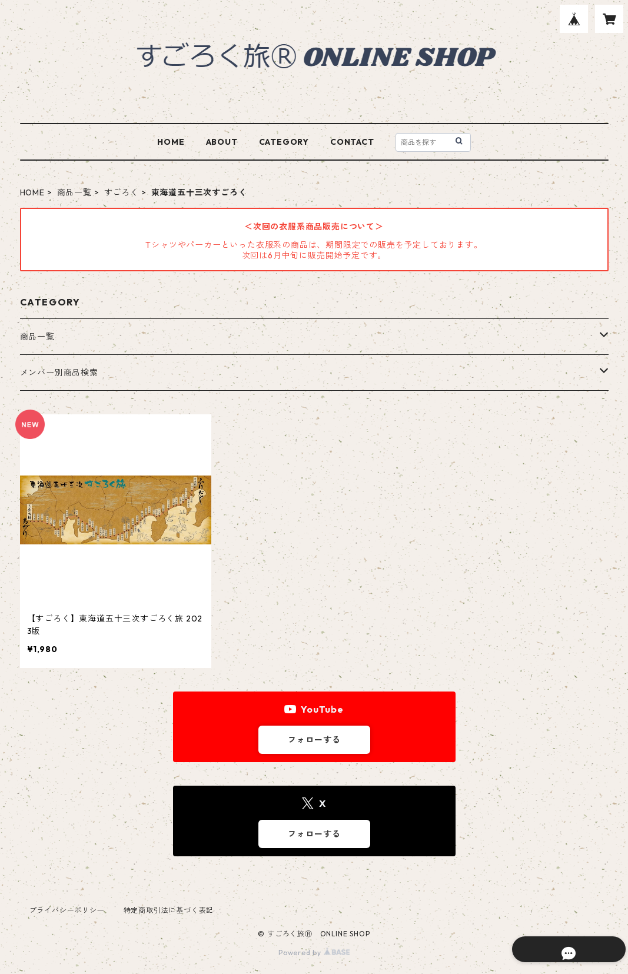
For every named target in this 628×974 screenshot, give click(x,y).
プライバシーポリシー (67, 910)
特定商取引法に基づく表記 (169, 910)
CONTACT (352, 142)
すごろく (121, 192)
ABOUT (222, 142)
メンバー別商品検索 (59, 372)
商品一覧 (74, 192)
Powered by (314, 952)
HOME (170, 142)
